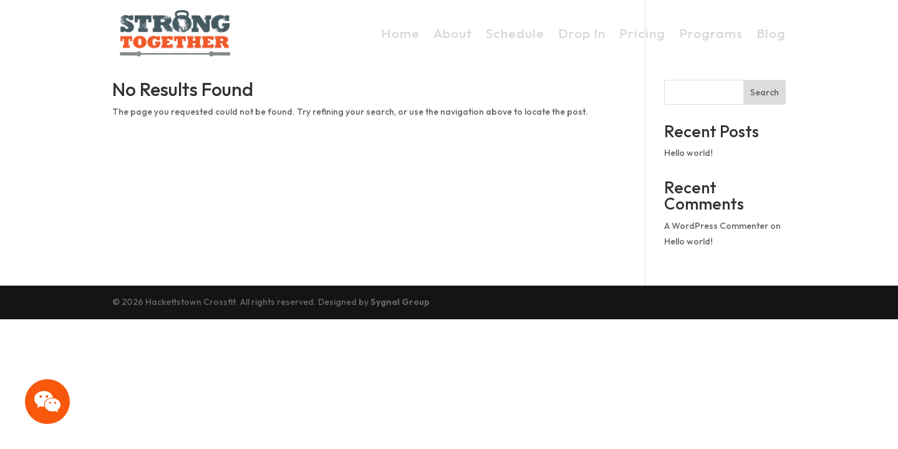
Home (400, 33)
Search (764, 92)
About (452, 33)
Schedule (515, 33)
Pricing (642, 33)
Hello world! (688, 152)
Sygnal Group (400, 301)
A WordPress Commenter (716, 225)
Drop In (582, 33)
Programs (711, 33)
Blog (771, 33)
